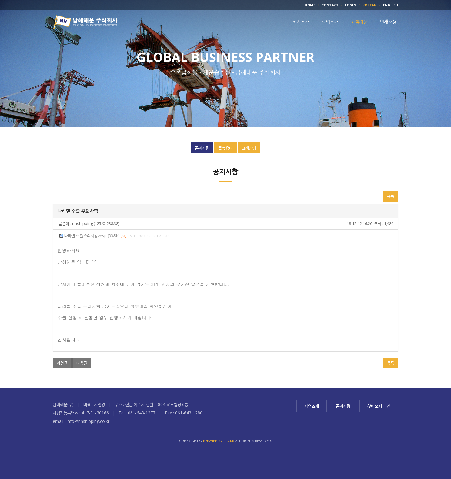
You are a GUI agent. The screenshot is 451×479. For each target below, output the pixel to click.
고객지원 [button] (359, 22)
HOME (310, 5)
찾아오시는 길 (378, 406)
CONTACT (330, 5)
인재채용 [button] (388, 22)
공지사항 (202, 148)
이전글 (62, 363)
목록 (390, 196)
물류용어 (225, 148)
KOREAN (369, 5)
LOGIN (350, 5)
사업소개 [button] (330, 22)
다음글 (81, 363)
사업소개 (311, 406)
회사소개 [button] (300, 22)
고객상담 (249, 148)
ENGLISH (390, 5)
